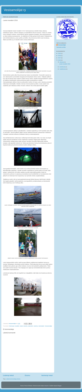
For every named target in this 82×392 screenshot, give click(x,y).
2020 (59, 53)
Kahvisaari (11, 326)
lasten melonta (24, 326)
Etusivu (27, 375)
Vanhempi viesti (47, 375)
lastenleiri (30, 326)
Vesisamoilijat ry (15, 10)
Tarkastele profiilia (61, 47)
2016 (59, 60)
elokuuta (62, 62)
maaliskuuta (63, 69)
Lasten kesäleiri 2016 (64, 64)
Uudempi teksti (8, 375)
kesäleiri (17, 326)
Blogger (60, 385)
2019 (59, 55)
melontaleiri (41, 326)
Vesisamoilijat (48, 326)
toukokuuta (63, 66)
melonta (36, 326)
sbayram (46, 385)
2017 (59, 57)
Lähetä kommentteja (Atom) (13, 379)
